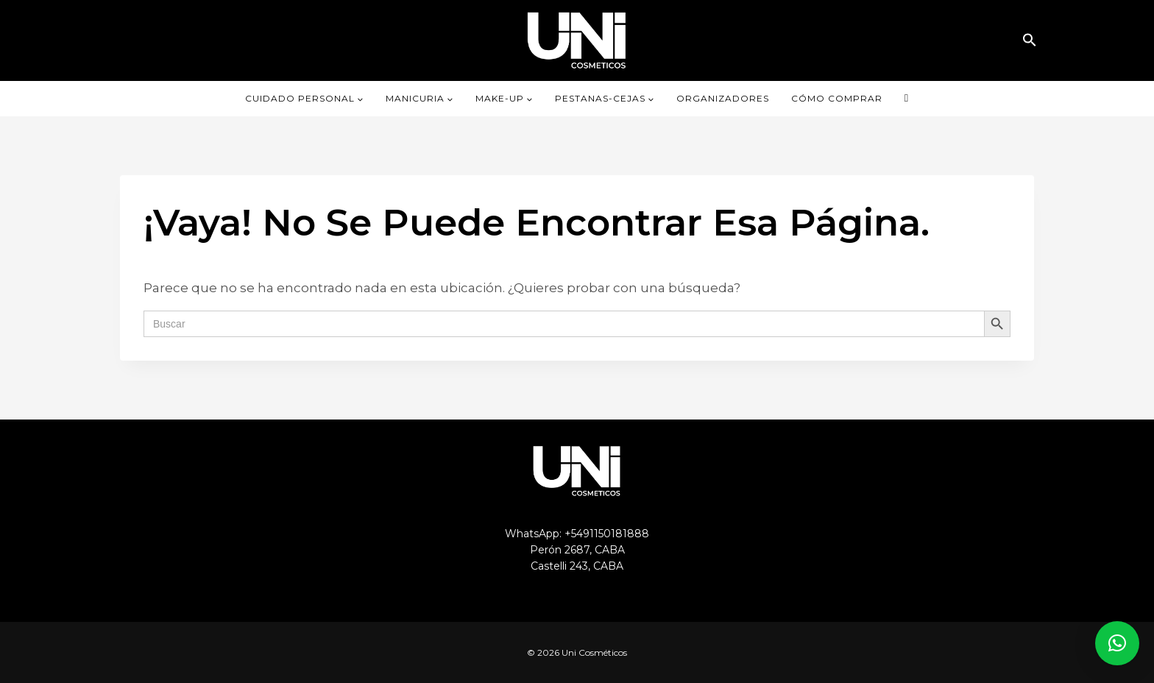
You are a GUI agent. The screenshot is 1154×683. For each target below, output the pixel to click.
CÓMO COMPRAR (836, 98)
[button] (1029, 40)
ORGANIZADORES (722, 98)
